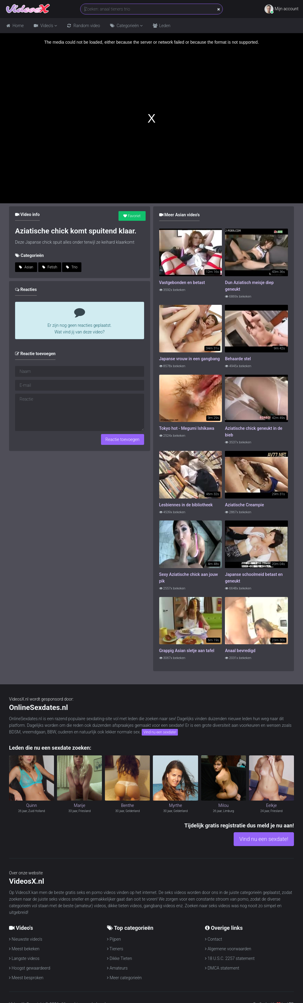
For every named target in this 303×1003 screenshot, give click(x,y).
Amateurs (117, 968)
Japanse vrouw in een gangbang (189, 358)
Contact (213, 939)
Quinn (31, 805)
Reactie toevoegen (123, 439)
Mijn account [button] (281, 9)
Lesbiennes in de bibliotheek (186, 504)
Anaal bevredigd (240, 650)
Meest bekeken (24, 948)
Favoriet (131, 216)
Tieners (115, 948)
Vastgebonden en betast (182, 282)
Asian (26, 267)
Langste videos (24, 958)
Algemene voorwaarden (228, 948)
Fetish (49, 267)
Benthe (127, 805)
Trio (71, 267)
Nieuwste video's (25, 939)
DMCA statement (222, 968)
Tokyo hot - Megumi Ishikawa (186, 428)
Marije (79, 805)
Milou (223, 805)
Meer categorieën (124, 977)
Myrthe (175, 805)
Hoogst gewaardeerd (29, 968)
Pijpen (114, 939)
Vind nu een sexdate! (160, 732)
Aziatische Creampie (244, 504)
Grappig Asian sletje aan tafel (186, 650)
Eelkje (271, 805)
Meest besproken (26, 977)
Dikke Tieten (119, 958)
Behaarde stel (238, 358)
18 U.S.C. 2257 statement (230, 958)
